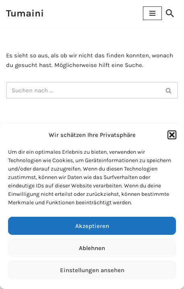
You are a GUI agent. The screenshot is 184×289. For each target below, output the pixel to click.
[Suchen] (170, 13)
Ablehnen (92, 248)
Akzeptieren (92, 226)
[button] (172, 135)
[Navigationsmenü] (152, 13)
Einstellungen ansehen (92, 270)
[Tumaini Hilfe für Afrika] (25, 13)
